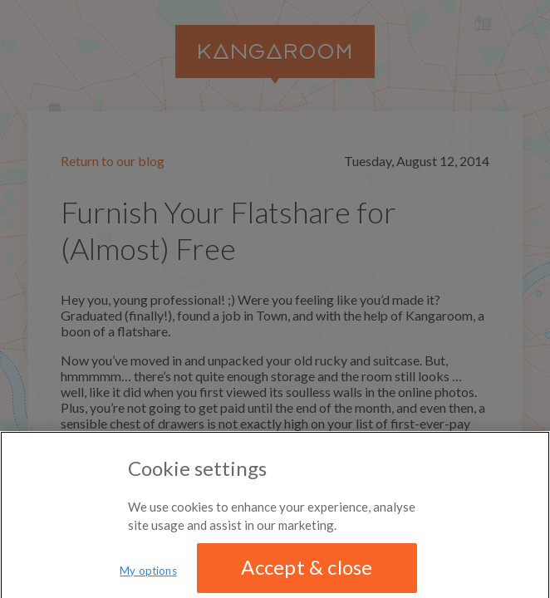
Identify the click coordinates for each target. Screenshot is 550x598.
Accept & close (306, 571)
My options (148, 574)
